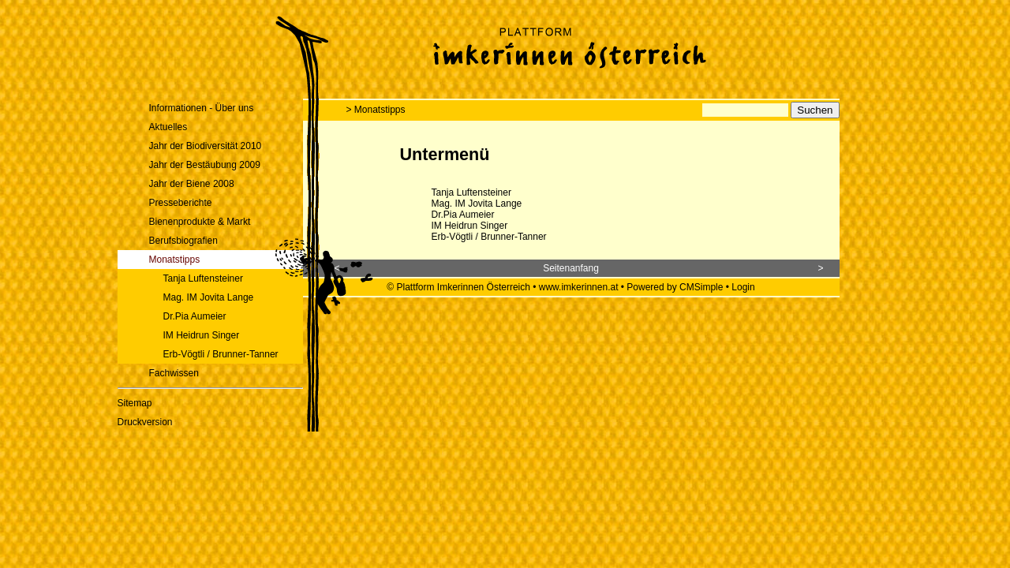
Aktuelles (168, 127)
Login (742, 287)
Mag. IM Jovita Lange (208, 297)
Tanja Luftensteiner (203, 278)
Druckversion (145, 422)
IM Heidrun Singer (201, 335)
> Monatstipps (376, 109)
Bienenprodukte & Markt (200, 221)
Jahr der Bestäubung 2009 (204, 164)
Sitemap (135, 403)
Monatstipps (174, 259)
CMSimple (701, 287)
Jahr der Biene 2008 (191, 183)
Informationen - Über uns (201, 108)
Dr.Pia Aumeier (194, 316)
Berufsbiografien (183, 240)
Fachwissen (174, 373)
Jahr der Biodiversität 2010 (205, 145)
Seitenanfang (571, 268)
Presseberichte (180, 202)
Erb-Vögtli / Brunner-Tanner (221, 354)
